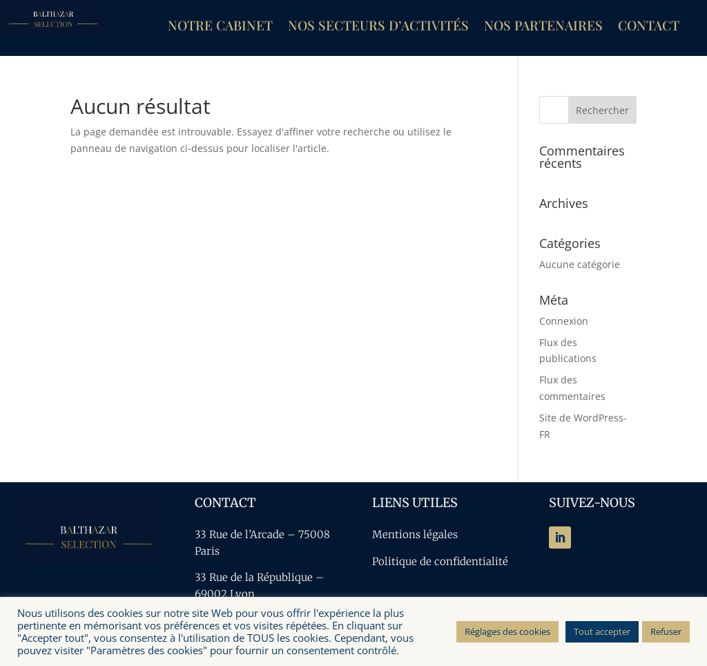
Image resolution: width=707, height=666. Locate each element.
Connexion (563, 320)
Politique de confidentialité (440, 561)
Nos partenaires (543, 27)
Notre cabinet (220, 27)
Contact (648, 27)
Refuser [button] (665, 631)
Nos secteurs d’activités (378, 27)
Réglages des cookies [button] (507, 631)
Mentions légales (415, 534)
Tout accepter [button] (602, 631)
